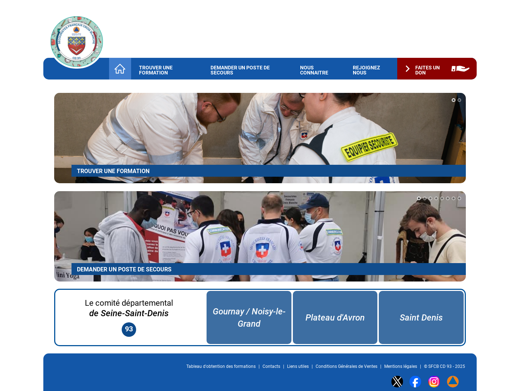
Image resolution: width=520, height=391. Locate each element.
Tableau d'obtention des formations (221, 366)
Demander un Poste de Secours (240, 70)
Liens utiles (298, 366)
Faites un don (427, 70)
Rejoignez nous (366, 70)
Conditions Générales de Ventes (346, 366)
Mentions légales (400, 366)
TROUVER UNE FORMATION (113, 171)
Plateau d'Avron (335, 318)
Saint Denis (421, 318)
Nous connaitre (314, 70)
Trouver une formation (156, 70)
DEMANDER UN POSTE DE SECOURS (124, 269)
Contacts (271, 366)
